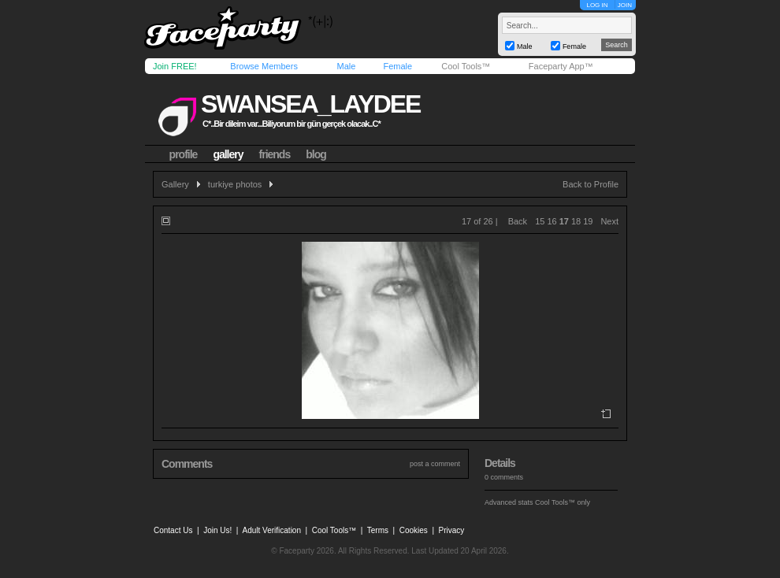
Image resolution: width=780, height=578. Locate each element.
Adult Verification (271, 530)
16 (551, 221)
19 (587, 221)
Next (609, 221)
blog (316, 154)
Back (517, 221)
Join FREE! (175, 66)
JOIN (625, 5)
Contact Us (173, 530)
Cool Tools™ (465, 66)
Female (397, 66)
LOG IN (596, 5)
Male (345, 66)
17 (564, 221)
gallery (228, 154)
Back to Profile (590, 184)
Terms (377, 530)
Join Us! (217, 530)
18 (576, 221)
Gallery (175, 184)
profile (183, 154)
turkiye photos (235, 184)
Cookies (413, 530)
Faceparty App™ (561, 66)
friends (275, 154)
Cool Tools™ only (562, 502)
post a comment (435, 464)
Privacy (452, 530)
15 (539, 221)
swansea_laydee (310, 104)
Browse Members (264, 66)
